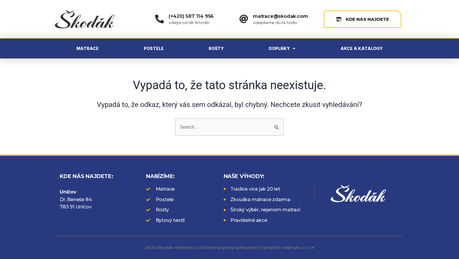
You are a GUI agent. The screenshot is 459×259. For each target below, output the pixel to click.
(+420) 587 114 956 (191, 16)
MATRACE (87, 48)
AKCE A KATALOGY (361, 48)
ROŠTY (216, 48)
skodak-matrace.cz (177, 247)
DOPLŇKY (282, 48)
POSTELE (154, 48)
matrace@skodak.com (280, 16)
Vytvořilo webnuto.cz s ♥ (287, 247)
